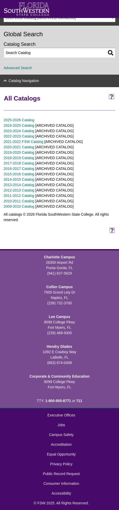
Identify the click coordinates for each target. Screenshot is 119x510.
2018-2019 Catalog (19, 158)
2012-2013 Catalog (19, 190)
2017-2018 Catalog (19, 163)
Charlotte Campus (59, 257)
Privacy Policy (61, 464)
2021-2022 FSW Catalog (23, 142)
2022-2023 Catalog (19, 136)
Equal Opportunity (61, 454)
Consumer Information (61, 483)
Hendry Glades (59, 346)
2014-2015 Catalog (19, 179)
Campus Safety (61, 435)
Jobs (61, 425)
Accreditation (61, 444)
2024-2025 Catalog (19, 125)
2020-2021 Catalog (19, 147)
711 (79, 401)
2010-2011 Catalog (19, 201)
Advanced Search (18, 68)
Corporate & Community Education (59, 376)
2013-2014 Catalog (19, 185)
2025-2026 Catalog (19, 120)
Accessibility (61, 493)
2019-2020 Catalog (19, 152)
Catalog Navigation (23, 81)
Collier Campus (59, 287)
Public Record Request (61, 474)
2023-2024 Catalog (19, 131)
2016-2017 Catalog (19, 169)
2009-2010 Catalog (19, 206)
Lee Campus (59, 317)
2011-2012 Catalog (19, 196)
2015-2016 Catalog (19, 174)
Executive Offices (61, 415)
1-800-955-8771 (58, 401)
